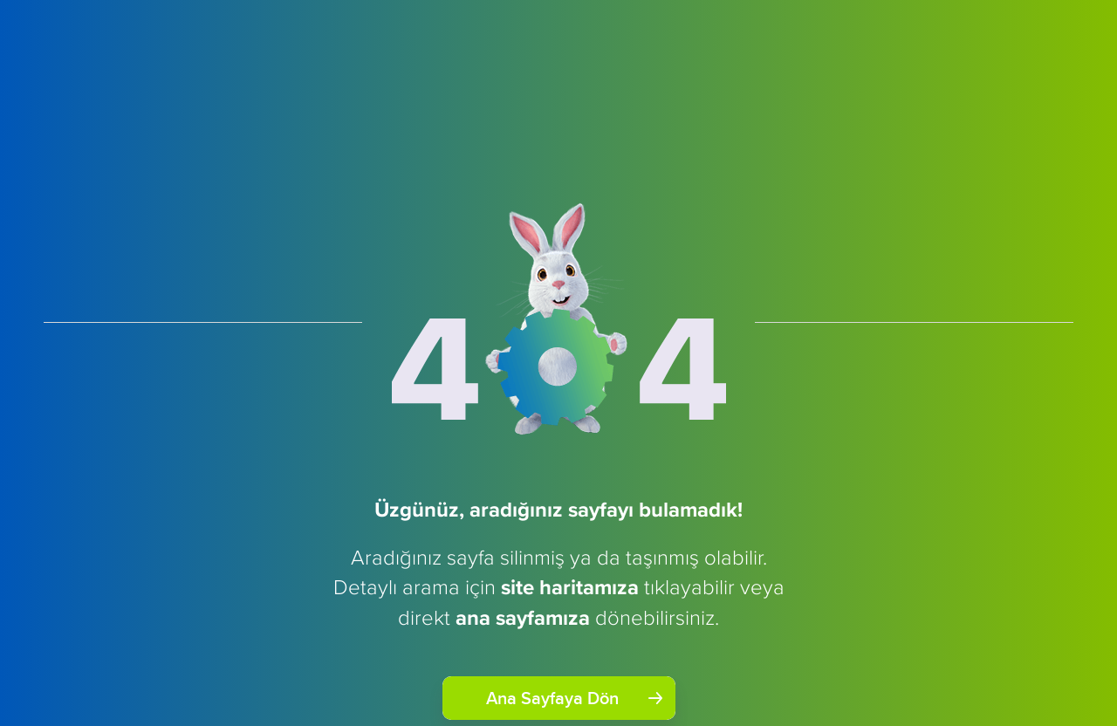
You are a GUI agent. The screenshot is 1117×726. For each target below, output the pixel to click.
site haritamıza (570, 587)
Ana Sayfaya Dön (574, 697)
